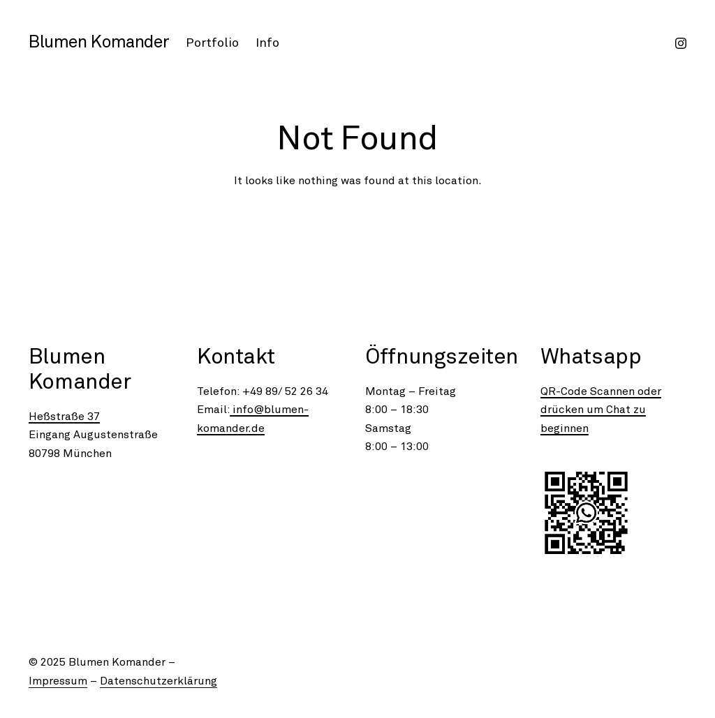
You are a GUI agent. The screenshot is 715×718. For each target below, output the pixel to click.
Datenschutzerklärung (158, 681)
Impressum (58, 681)
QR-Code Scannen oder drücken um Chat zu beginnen (600, 410)
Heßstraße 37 (64, 416)
